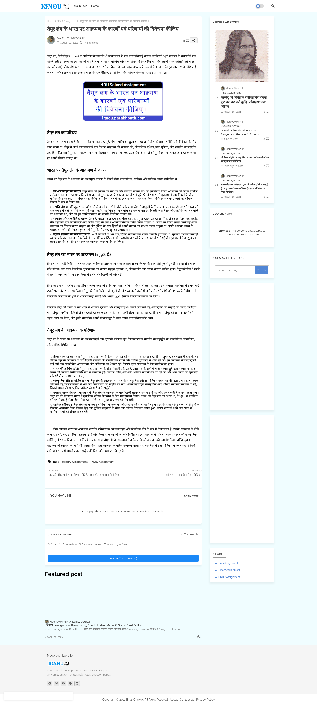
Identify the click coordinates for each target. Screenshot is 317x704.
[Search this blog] (235, 270)
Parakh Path (79, 5)
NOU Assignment (67, 21)
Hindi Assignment (228, 563)
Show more (191, 495)
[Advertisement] (242, 346)
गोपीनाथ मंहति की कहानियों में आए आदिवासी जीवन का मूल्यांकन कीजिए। (245, 159)
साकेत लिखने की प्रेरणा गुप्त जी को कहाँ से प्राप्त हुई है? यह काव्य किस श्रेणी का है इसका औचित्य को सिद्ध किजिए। (244, 188)
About (174, 699)
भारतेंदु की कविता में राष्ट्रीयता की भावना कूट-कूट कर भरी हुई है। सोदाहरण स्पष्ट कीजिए (244, 102)
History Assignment (75, 461)
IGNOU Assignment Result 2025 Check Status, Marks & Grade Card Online (93, 625)
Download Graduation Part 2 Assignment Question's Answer (240, 132)
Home (95, 5)
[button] (273, 6)
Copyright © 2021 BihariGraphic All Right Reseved (135, 699)
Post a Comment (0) (123, 558)
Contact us (187, 699)
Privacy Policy (205, 699)
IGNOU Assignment (229, 577)
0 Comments (190, 534)
